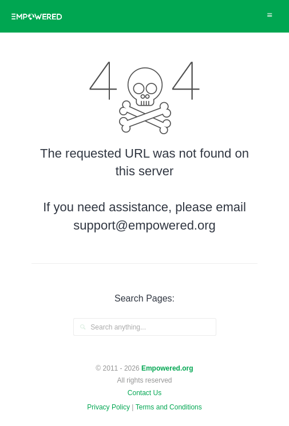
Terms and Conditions (169, 407)
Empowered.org (167, 368)
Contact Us (144, 393)
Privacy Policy (108, 407)
